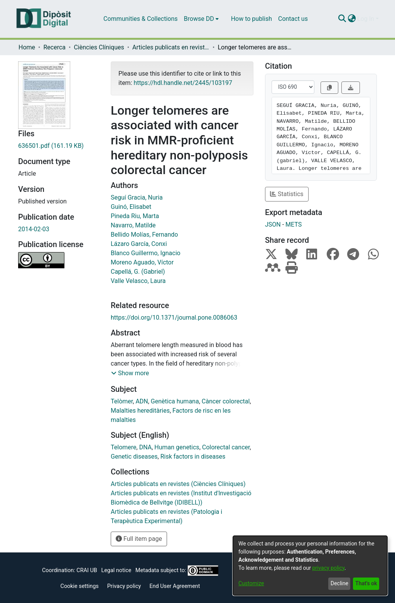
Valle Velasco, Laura (138, 281)
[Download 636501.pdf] (58, 146)
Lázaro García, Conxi (139, 243)
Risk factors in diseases (193, 456)
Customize (251, 583)
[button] (130, 373)
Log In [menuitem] (365, 18)
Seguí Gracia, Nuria (137, 197)
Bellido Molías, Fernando (144, 234)
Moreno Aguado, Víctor (142, 262)
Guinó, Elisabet (131, 206)
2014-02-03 (33, 229)
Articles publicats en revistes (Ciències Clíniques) (170, 47)
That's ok (366, 583)
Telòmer (122, 401)
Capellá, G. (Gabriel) (138, 271)
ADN (141, 401)
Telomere (124, 447)
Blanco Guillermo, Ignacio (146, 253)
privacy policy (328, 568)
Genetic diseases (134, 456)
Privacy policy (124, 586)
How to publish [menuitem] (251, 18)
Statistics (287, 194)
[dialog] (310, 565)
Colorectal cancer (226, 447)
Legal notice (116, 570)
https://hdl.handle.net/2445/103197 (182, 82)
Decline (339, 583)
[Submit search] (342, 19)
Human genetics (176, 447)
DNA (145, 447)
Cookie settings (80, 586)
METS (293, 224)
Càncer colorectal (226, 401)
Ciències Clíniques (99, 47)
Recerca (54, 47)
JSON (273, 224)
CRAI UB (86, 570)
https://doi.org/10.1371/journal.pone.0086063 (174, 317)
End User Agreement (174, 586)
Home (27, 47)
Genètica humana (175, 401)
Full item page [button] (139, 538)
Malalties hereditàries (140, 410)
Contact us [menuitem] (293, 18)
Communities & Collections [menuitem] (140, 18)
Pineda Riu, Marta (135, 216)
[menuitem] (201, 19)
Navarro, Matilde (133, 225)
